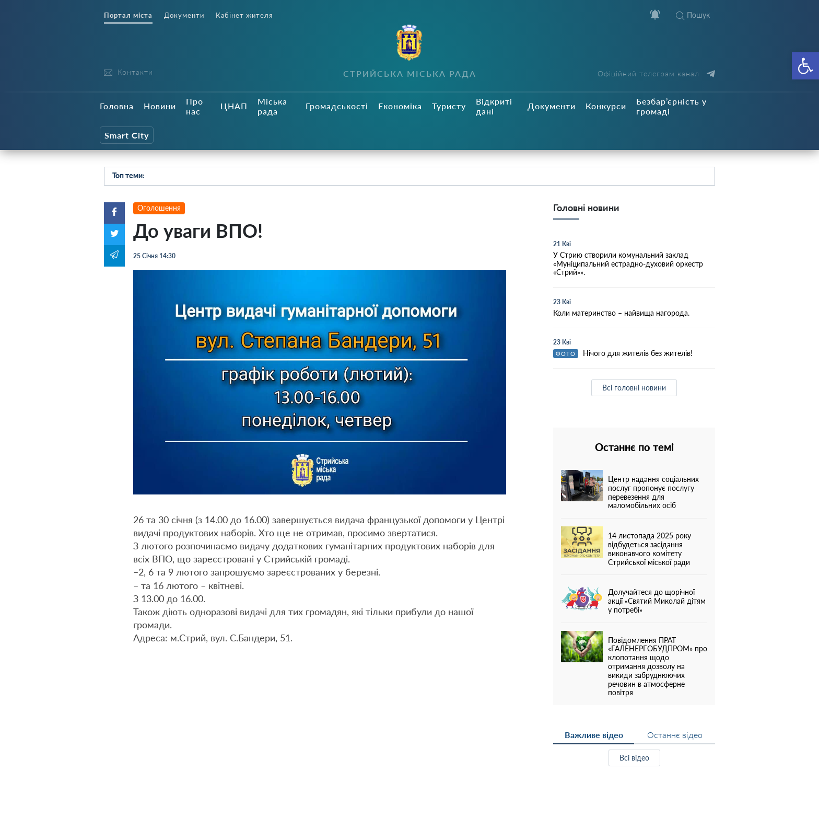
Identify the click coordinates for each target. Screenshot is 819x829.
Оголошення (159, 207)
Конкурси (606, 106)
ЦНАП (234, 106)
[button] (805, 65)
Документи (184, 15)
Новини (160, 106)
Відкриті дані (494, 106)
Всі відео (634, 757)
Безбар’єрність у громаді (671, 106)
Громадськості (337, 106)
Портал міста (128, 15)
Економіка (400, 106)
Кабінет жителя (244, 15)
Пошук (693, 14)
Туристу (449, 106)
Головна (117, 106)
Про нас (194, 106)
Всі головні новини (634, 387)
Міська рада (272, 106)
